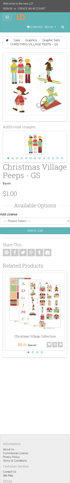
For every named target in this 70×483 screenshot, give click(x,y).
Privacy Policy (11, 456)
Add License (8, 214)
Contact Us (9, 471)
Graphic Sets (51, 40)
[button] (41, 27)
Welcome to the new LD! (18, 3)
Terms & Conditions (15, 460)
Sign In (7, 8)
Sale (17, 40)
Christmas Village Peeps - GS (34, 44)
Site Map (8, 475)
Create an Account (31, 8)
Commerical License (15, 453)
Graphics (31, 40)
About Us (8, 449)
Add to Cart (35, 230)
